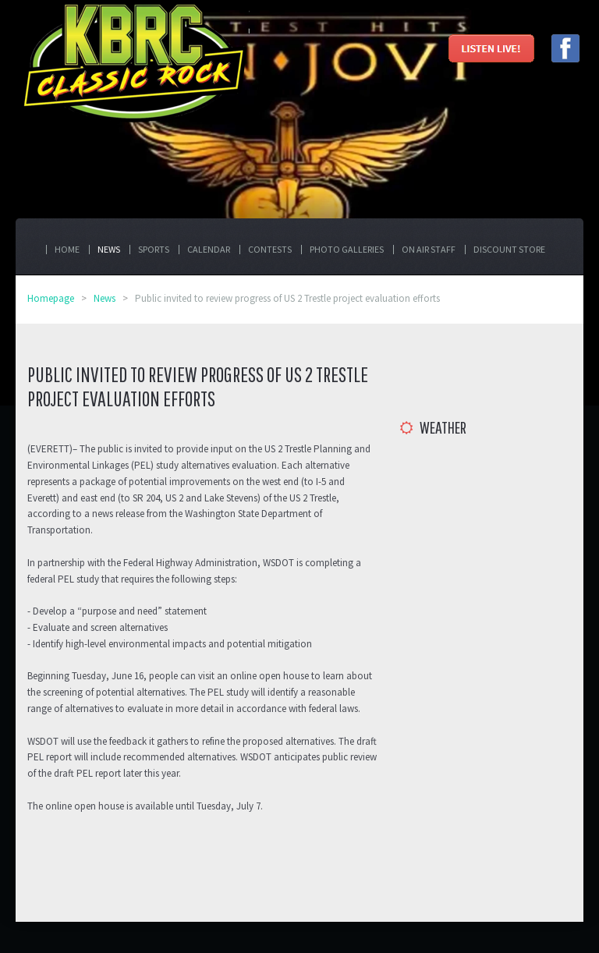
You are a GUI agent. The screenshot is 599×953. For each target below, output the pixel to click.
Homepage (50, 298)
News (104, 298)
